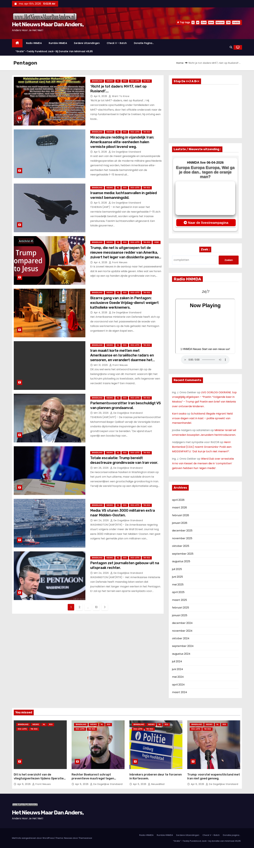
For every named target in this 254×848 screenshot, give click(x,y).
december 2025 (182, 530)
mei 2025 (178, 584)
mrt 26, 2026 (101, 467)
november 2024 (182, 631)
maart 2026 (179, 507)
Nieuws (109, 81)
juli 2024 (177, 661)
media (236, 22)
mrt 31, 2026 (101, 365)
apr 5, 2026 (101, 151)
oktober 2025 (180, 546)
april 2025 (178, 592)
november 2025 (182, 538)
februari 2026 (180, 515)
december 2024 (182, 623)
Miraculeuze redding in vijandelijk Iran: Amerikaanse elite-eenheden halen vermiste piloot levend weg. (122, 142)
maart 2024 (179, 692)
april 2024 (178, 684)
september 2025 (182, 554)
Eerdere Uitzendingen (87, 43)
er (198, 22)
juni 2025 (177, 577)
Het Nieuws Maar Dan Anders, (48, 24)
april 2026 (178, 500)
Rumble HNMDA (58, 43)
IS (193, 22)
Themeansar (85, 838)
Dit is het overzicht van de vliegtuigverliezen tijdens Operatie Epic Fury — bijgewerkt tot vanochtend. (39, 780)
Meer (211, 22)
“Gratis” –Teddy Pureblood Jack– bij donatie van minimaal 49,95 (54, 51)
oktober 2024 (180, 638)
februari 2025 (180, 607)
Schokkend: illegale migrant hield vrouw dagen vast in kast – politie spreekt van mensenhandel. (202, 418)
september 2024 (183, 646)
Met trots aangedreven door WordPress (33, 838)
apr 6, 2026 (101, 96)
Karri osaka (179, 413)
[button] (231, 47)
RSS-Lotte (135, 81)
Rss (125, 81)
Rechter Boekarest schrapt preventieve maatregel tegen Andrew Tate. (93, 778)
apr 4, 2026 (101, 262)
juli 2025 (177, 569)
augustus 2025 (181, 561)
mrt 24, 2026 (102, 520)
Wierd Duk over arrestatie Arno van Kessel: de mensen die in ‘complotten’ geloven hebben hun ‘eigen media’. (203, 463)
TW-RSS (146, 81)
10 (96, 607)
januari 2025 (179, 615)
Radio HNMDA (34, 43)
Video (156, 242)
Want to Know (119, 96)
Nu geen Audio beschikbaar (205, 359)
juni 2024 (177, 669)
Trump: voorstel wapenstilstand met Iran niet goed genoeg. (213, 776)
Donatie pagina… (144, 43)
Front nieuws (118, 262)
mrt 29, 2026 (101, 413)
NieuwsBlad (156, 784)
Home (180, 63)
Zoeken (229, 260)
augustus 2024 (181, 654)
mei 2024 (178, 677)
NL (118, 81)
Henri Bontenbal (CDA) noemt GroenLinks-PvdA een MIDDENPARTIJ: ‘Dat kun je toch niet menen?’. (201, 446)
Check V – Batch (117, 43)
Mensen (220, 22)
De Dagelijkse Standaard (125, 151)
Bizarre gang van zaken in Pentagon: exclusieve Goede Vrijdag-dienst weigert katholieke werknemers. (124, 303)
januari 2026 (179, 523)
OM (228, 22)
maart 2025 (179, 600)
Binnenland (97, 81)
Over (204, 22)
